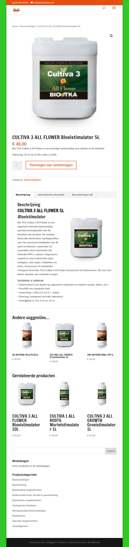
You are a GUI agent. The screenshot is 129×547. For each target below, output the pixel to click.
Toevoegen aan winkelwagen (51, 165)
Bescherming (19, 485)
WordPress (94, 542)
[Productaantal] (17, 165)
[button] (111, 36)
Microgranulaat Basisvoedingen (29, 510)
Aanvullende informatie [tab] (51, 194)
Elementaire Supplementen (26, 500)
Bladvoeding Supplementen (27, 490)
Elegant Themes (56, 542)
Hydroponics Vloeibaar (24, 505)
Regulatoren (18, 515)
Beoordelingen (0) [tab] (82, 194)
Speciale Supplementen (24, 521)
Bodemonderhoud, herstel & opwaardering (35, 495)
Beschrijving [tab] (23, 194)
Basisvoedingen (27, 26)
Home (15, 26)
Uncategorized (20, 526)
